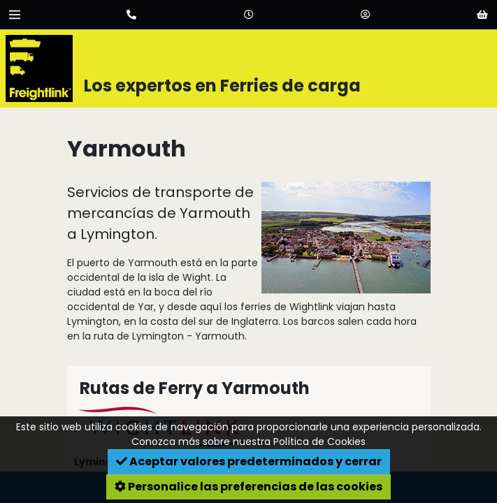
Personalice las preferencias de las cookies (248, 487)
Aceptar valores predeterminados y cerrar (249, 461)
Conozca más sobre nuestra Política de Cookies (248, 442)
